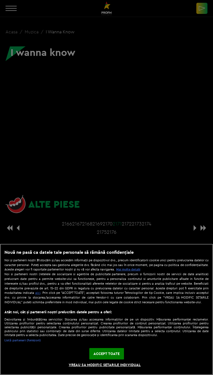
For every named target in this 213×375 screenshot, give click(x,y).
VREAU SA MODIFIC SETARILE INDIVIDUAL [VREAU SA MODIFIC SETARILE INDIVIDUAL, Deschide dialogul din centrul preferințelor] (105, 364)
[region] (106, 309)
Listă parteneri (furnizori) (22, 340)
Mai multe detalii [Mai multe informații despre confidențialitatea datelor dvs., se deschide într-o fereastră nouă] (128, 269)
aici (37, 292)
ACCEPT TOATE (106, 353)
